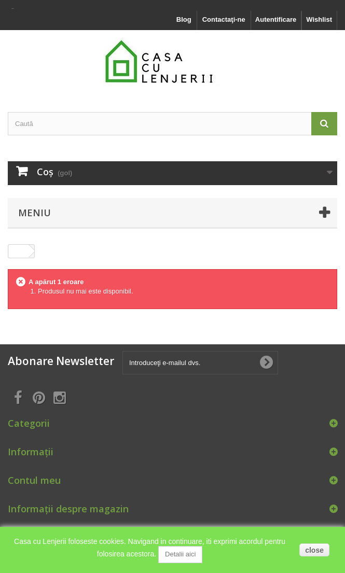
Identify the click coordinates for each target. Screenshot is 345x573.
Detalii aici (180, 554)
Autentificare (275, 19)
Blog (183, 19)
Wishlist (319, 19)
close (314, 550)
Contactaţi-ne (223, 19)
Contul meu (34, 480)
